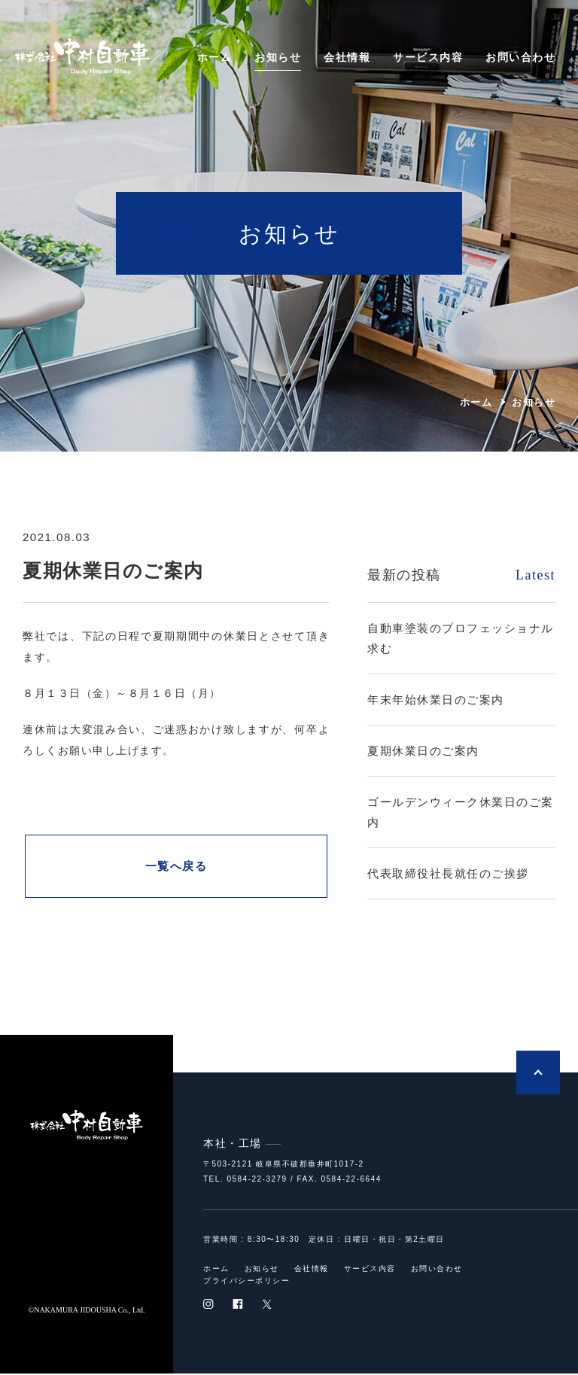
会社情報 (347, 57)
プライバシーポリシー (246, 1283)
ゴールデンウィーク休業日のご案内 (460, 812)
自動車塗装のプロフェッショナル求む (460, 638)
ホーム (215, 57)
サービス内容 (428, 57)
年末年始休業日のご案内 (435, 699)
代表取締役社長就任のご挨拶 (448, 873)
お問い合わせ (520, 57)
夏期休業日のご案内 (423, 750)
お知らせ (277, 57)
